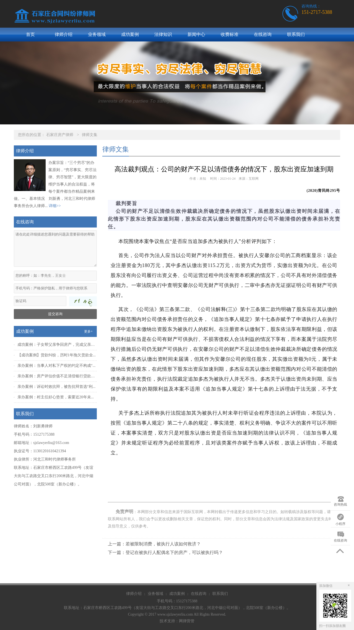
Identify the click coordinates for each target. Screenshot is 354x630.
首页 (30, 34)
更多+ (88, 331)
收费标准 (229, 34)
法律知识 (163, 34)
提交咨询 (55, 314)
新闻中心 (196, 34)
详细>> (55, 206)
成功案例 (130, 34)
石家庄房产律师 (59, 135)
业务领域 (97, 34)
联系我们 (296, 34)
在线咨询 (263, 34)
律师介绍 (63, 34)
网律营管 (186, 621)
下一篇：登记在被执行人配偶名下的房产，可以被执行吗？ (165, 552)
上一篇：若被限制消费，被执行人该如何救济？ (154, 544)
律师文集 (89, 135)
